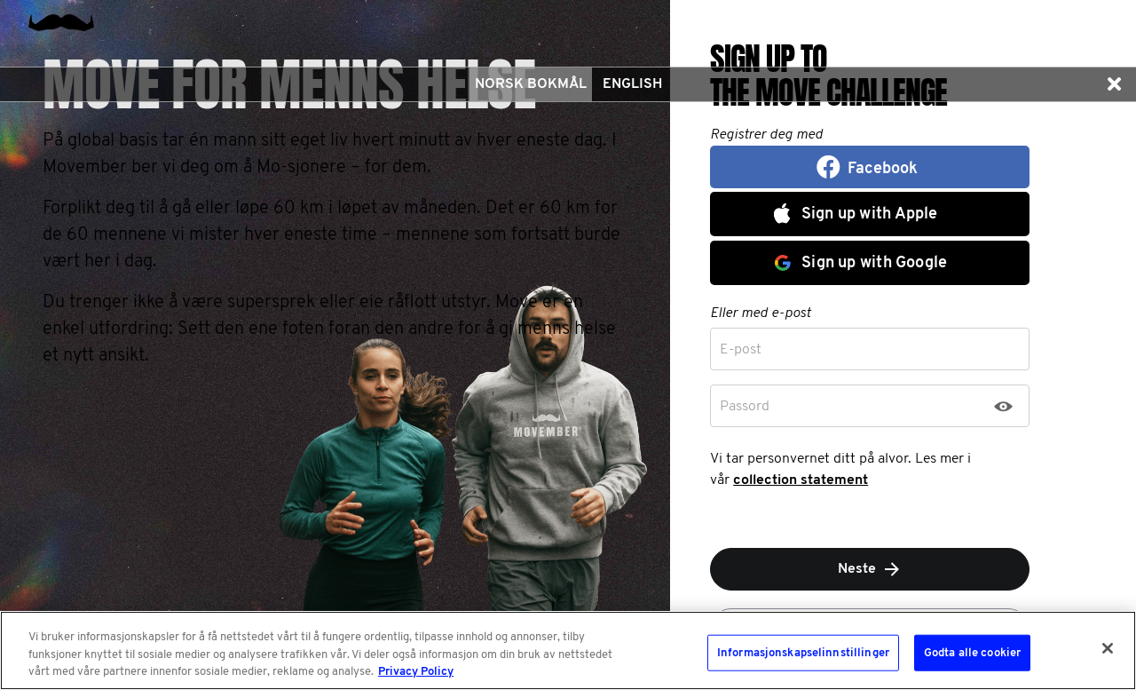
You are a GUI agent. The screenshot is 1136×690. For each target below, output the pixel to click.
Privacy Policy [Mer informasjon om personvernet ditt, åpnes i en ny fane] (416, 672)
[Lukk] (1107, 648)
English (632, 84)
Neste (870, 569)
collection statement (800, 480)
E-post (740, 350)
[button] (1114, 84)
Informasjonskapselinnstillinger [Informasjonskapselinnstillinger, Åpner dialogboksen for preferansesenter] (803, 652)
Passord (744, 407)
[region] (568, 650)
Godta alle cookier (972, 652)
